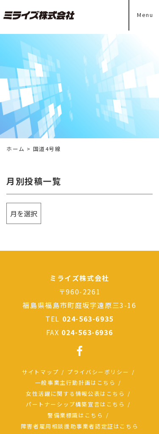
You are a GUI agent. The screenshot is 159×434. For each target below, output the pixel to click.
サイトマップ (40, 372)
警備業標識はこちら (75, 415)
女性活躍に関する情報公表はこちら (75, 393)
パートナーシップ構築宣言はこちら (75, 404)
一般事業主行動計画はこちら (75, 382)
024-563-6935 (88, 319)
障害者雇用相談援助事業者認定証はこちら (79, 426)
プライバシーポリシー (98, 372)
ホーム (15, 149)
